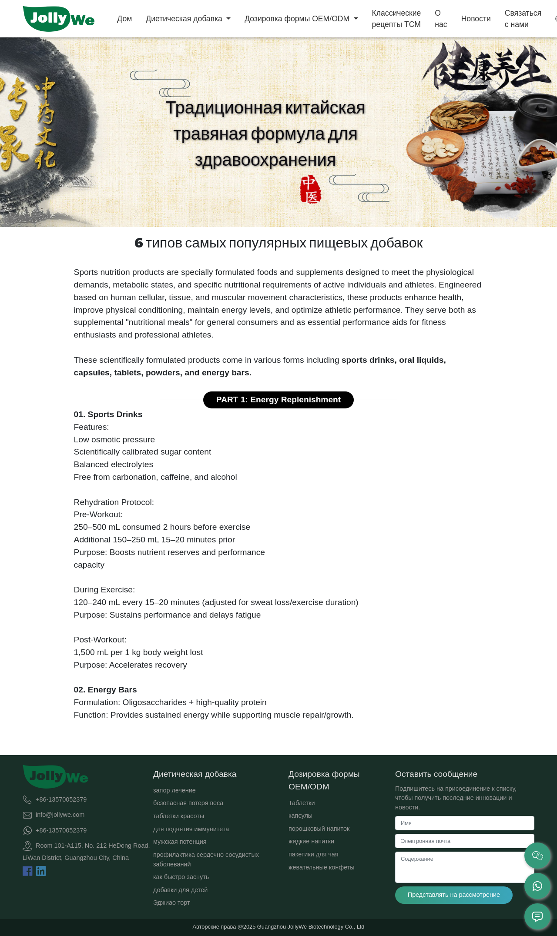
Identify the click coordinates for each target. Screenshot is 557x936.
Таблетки (302, 802)
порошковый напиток (319, 828)
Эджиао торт (171, 902)
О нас (441, 19)
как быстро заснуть (181, 876)
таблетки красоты (178, 815)
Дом (124, 18)
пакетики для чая (314, 854)
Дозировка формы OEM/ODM (298, 18)
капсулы (300, 815)
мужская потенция (180, 841)
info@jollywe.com (60, 814)
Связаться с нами (523, 19)
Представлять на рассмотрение (454, 894)
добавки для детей (180, 889)
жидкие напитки (311, 841)
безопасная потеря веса (188, 802)
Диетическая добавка (185, 18)
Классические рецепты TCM (396, 19)
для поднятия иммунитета (191, 829)
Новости (476, 18)
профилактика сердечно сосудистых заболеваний (206, 859)
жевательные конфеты (322, 867)
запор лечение (174, 790)
